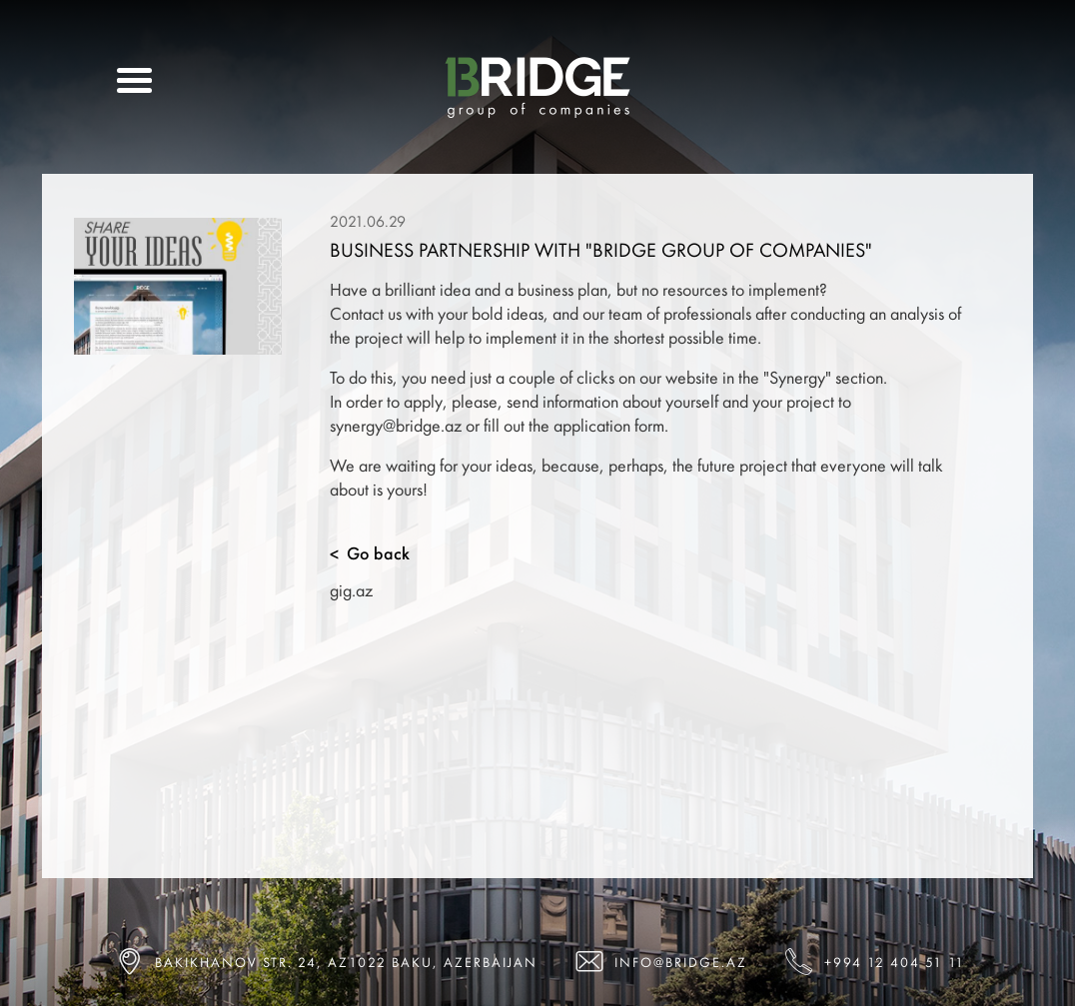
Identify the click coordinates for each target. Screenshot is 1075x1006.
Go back (370, 553)
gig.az (351, 589)
